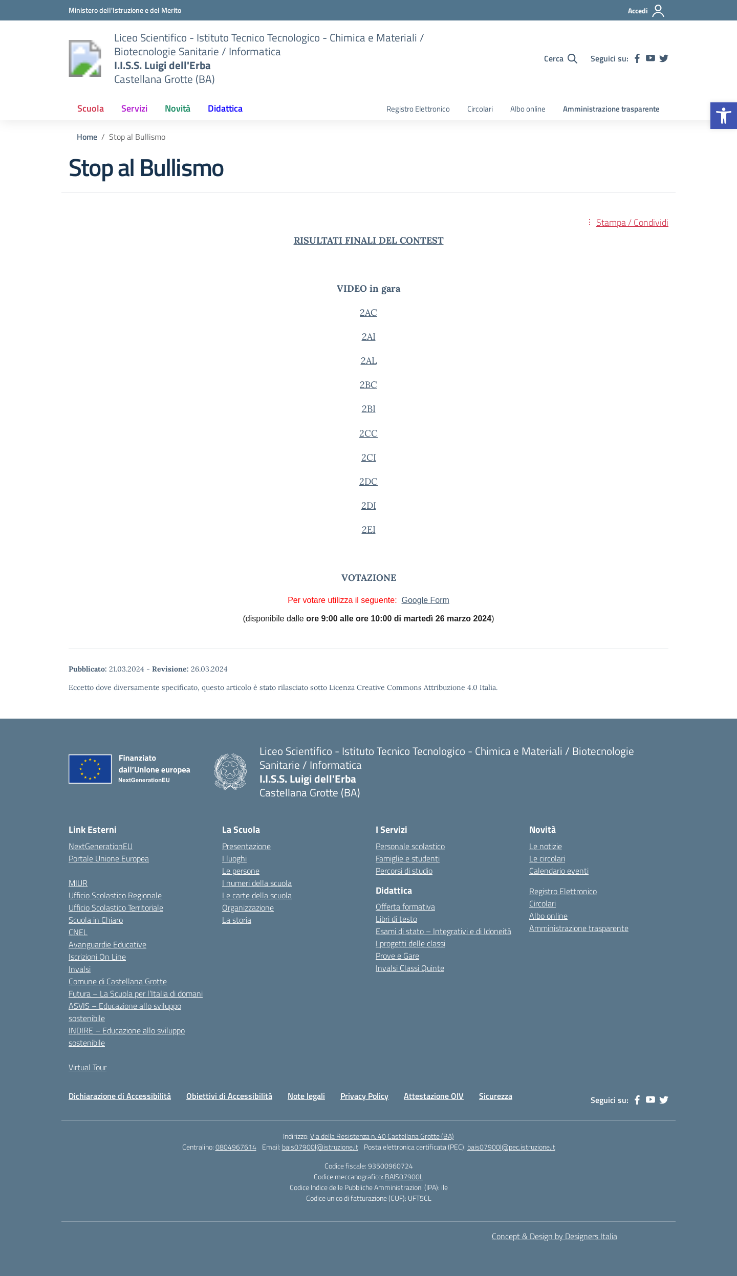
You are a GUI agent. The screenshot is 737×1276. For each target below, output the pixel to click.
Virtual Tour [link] (87, 1067)
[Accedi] (646, 10)
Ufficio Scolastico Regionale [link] (115, 895)
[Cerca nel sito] (560, 58)
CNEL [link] (78, 932)
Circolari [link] (480, 109)
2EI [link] (369, 529)
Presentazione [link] (246, 846)
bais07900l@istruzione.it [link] (320, 1146)
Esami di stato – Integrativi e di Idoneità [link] (443, 931)
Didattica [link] (225, 108)
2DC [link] (368, 481)
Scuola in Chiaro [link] (96, 920)
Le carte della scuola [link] (257, 895)
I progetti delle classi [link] (410, 943)
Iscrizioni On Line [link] (97, 956)
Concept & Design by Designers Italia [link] (554, 1236)
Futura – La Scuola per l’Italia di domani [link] (136, 993)
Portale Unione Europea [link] (109, 858)
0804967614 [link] (235, 1146)
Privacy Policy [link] (364, 1096)
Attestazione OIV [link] (434, 1096)
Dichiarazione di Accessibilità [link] (120, 1096)
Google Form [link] (425, 600)
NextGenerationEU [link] (101, 846)
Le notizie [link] (545, 846)
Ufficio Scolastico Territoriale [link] (116, 907)
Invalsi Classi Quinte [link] (410, 968)
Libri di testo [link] (396, 919)
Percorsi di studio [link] (404, 870)
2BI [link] (369, 409)
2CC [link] (368, 433)
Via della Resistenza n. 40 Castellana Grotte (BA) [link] (382, 1136)
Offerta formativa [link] (405, 906)
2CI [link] (368, 457)
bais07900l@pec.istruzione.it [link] (511, 1146)
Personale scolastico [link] (410, 846)
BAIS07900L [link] (404, 1176)
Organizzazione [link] (248, 907)
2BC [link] (368, 385)
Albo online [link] (528, 109)
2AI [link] (369, 336)
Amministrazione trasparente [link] (611, 109)
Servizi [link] (134, 108)
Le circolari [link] (547, 858)
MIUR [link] (78, 883)
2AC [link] (368, 312)
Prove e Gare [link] (397, 955)
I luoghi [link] (234, 858)
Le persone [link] (240, 870)
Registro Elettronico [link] (418, 109)
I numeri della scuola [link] (257, 883)
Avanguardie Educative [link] (107, 944)
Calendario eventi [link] (559, 870)
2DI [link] (368, 505)
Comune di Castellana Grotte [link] (118, 981)
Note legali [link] (306, 1096)
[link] (723, 115)
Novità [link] (177, 108)
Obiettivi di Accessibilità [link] (229, 1096)
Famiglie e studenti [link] (408, 858)
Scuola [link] (90, 108)
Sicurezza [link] (495, 1096)
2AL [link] (369, 360)
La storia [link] (236, 920)
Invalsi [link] (80, 969)
